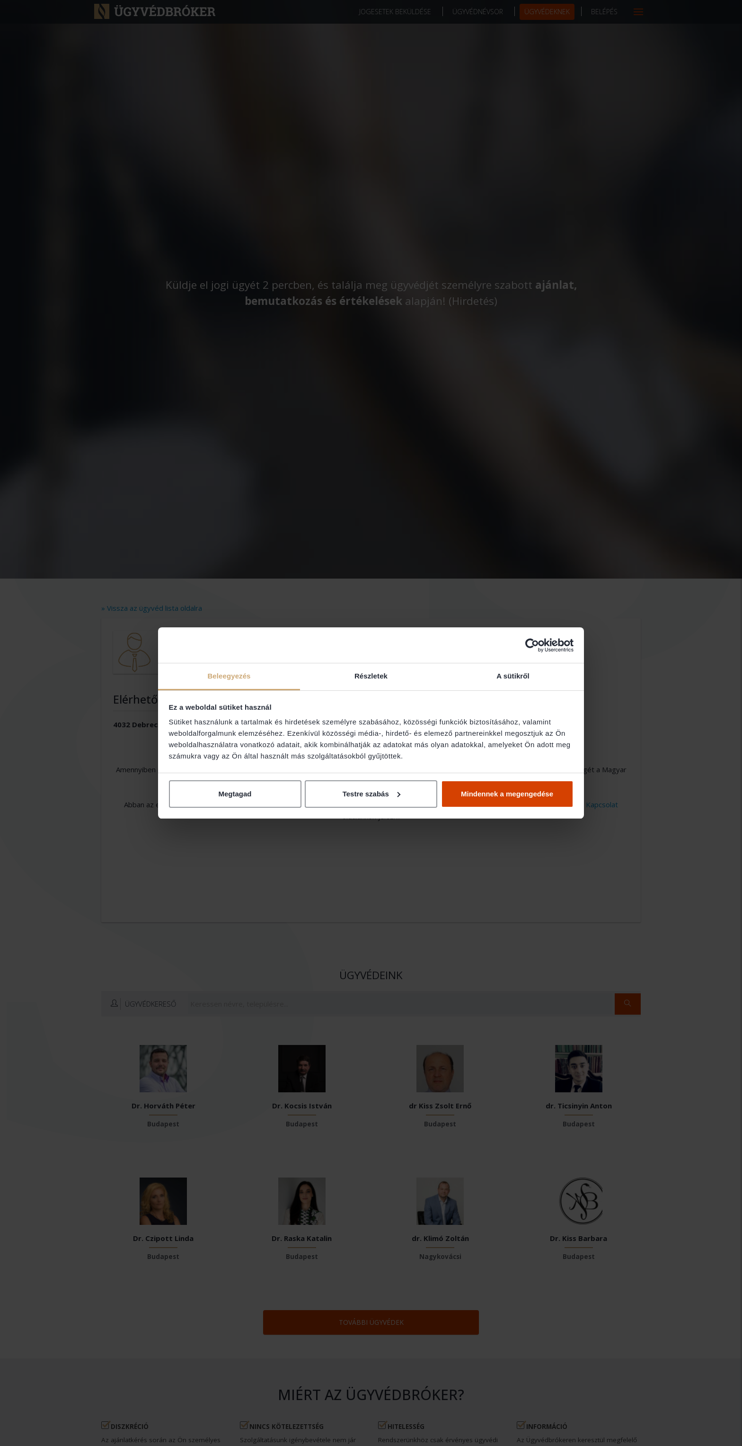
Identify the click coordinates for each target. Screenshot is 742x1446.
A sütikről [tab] (513, 676)
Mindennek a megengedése (507, 794)
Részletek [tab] (371, 676)
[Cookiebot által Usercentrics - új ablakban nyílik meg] (532, 645)
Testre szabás (371, 794)
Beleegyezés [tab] (228, 676)
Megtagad (234, 794)
